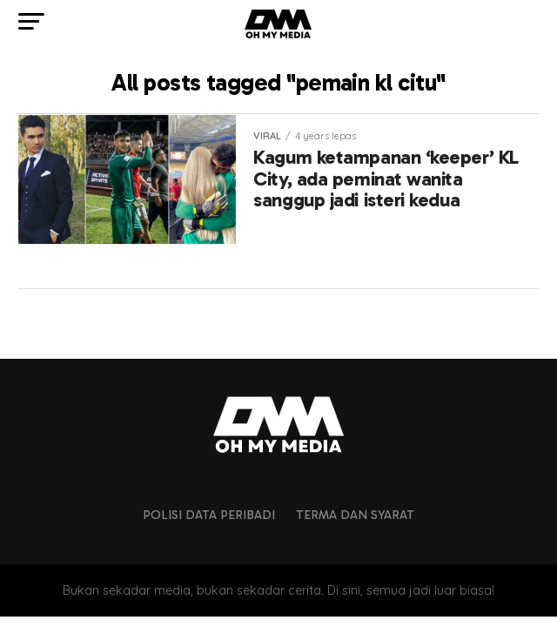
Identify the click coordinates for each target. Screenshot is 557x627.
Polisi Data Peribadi (209, 514)
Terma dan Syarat (355, 514)
